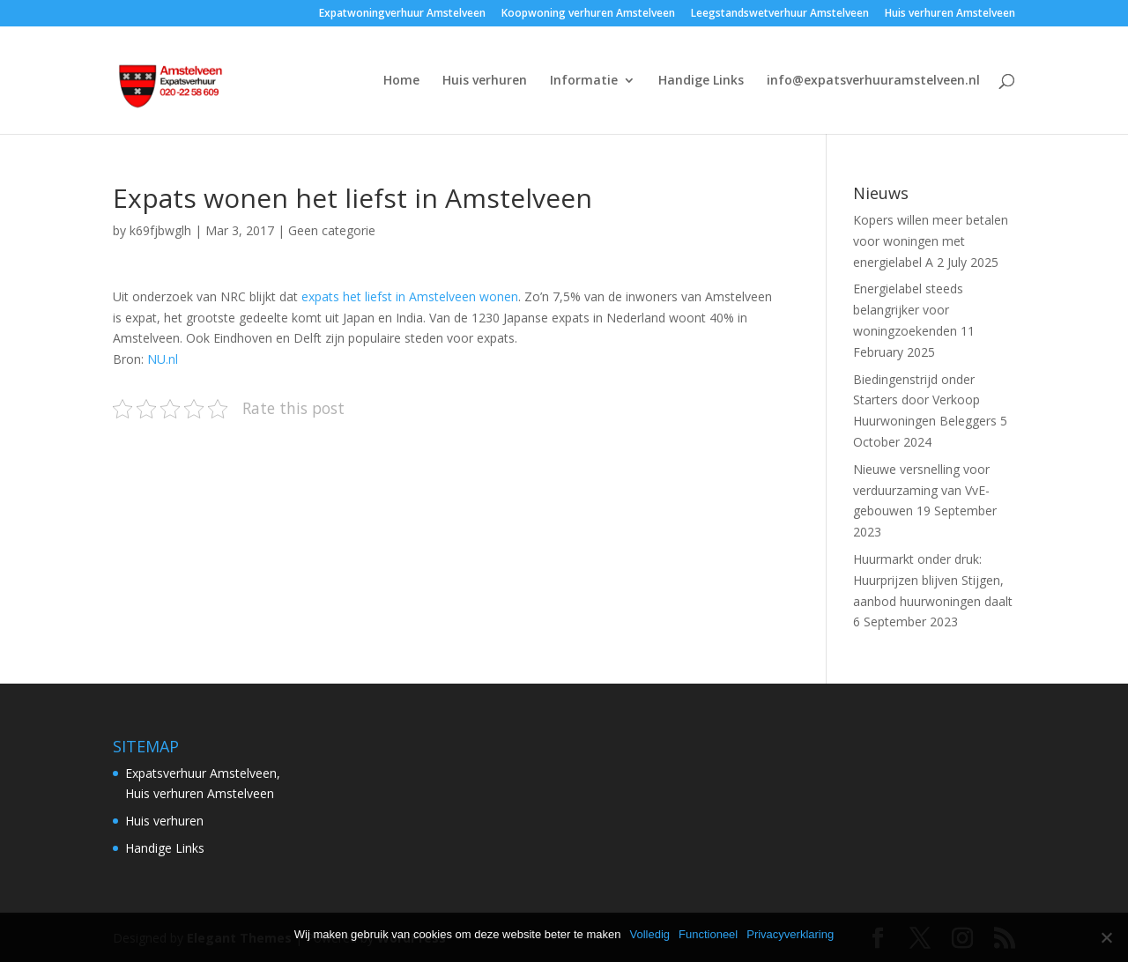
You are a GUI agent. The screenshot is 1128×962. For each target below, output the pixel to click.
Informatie (584, 81)
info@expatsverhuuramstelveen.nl (873, 81)
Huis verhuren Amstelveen (950, 14)
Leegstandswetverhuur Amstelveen (780, 14)
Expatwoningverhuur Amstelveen (402, 14)
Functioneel (708, 934)
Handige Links (701, 81)
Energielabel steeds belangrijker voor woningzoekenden (908, 309)
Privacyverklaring (790, 934)
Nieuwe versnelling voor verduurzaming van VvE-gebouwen (921, 490)
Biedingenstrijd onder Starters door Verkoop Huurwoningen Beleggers (925, 400)
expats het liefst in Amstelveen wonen (409, 296)
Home (401, 81)
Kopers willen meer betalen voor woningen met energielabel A (930, 240)
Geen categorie (331, 230)
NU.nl (162, 359)
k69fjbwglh (160, 230)
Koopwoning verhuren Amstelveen (588, 14)
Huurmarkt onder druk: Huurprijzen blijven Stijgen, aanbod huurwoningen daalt (933, 580)
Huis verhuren (484, 81)
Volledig (649, 934)
